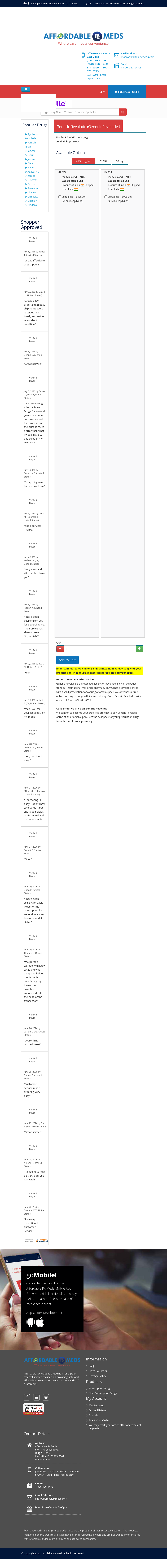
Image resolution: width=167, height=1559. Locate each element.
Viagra (29, 167)
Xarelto (30, 175)
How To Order (46, 98)
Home (25, 98)
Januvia (30, 150)
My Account (96, 1405)
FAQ (33, 98)
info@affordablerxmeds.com (137, 57)
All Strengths (83, 161)
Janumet (31, 159)
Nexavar (31, 180)
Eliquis (29, 155)
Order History (98, 1410)
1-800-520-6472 (131, 67)
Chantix (30, 192)
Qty (58, 642)
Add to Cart (67, 660)
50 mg (119, 161)
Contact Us (29, 107)
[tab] (83, 161)
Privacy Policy (97, 1376)
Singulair (31, 200)
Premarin (31, 188)
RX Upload (44, 107)
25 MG (103, 161)
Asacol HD (32, 171)
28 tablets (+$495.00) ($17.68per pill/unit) (72, 199)
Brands (93, 1415)
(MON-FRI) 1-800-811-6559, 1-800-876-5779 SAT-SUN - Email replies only (98, 71)
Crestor (30, 184)
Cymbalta (31, 196)
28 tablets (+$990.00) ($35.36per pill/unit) (118, 199)
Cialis (29, 163)
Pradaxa (31, 205)
